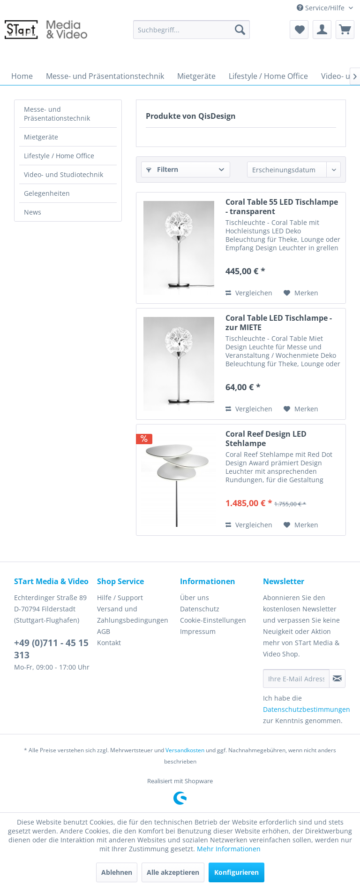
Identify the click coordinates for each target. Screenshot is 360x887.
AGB (103, 631)
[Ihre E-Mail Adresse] (296, 678)
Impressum (198, 631)
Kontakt (109, 642)
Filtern (162, 169)
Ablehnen (116, 872)
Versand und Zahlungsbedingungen (132, 614)
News (32, 212)
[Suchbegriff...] (191, 29)
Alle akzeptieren (173, 872)
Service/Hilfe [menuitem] (321, 7)
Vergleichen (248, 292)
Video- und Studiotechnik (63, 174)
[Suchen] (240, 29)
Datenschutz (199, 608)
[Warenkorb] (345, 29)
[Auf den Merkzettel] (301, 293)
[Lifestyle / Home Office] (268, 76)
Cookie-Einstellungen (213, 620)
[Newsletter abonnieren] (337, 678)
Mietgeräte (41, 136)
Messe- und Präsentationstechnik (57, 114)
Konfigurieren (236, 872)
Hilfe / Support (120, 597)
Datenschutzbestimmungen (306, 709)
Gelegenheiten (47, 193)
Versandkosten (184, 750)
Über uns (194, 597)
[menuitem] (191, 29)
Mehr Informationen (229, 848)
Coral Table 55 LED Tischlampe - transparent (281, 206)
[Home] (22, 76)
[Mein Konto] (322, 29)
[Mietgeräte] (196, 76)
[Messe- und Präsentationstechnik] (105, 76)
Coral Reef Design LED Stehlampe (266, 438)
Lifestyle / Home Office (59, 155)
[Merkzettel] (299, 29)
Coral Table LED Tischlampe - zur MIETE (278, 322)
